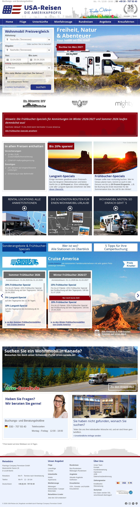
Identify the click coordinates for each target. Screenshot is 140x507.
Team (134, 16)
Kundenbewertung (100, 470)
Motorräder (52, 491)
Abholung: (10, 35)
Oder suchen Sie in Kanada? (39, 44)
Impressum (98, 472)
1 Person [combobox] (10, 68)
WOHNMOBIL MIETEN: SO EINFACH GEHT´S (115, 201)
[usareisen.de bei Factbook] (126, 504)
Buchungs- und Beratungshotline (24, 420)
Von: (7, 55)
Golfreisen (73, 480)
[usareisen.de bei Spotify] (133, 504)
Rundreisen (86, 21)
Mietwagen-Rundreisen (78, 471)
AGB (95, 474)
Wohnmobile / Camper (56, 489)
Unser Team (98, 465)
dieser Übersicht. (56, 189)
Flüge (23, 21)
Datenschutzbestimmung (103, 476)
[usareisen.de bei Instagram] (130, 504)
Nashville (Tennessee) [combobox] (20, 39)
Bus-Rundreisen (75, 468)
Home (9, 21)
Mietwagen (52, 486)
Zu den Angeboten (122, 386)
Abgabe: (9, 46)
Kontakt (127, 16)
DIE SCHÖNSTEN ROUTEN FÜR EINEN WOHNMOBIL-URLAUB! (70, 201)
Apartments (52, 480)
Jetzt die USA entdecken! (57, 498)
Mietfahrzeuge (63, 21)
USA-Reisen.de (13, 503)
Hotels (50, 477)
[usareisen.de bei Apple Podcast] (137, 504)
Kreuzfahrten (126, 21)
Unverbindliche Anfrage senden (87, 436)
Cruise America (54, 263)
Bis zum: (33, 55)
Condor (50, 471)
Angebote (105, 21)
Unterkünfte (40, 21)
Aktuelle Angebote (76, 477)
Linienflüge (52, 468)
